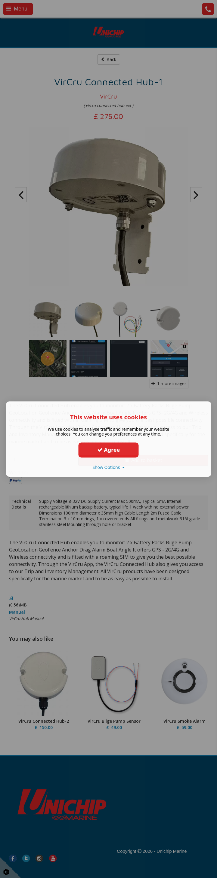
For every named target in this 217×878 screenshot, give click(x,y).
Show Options (108, 467)
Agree (108, 449)
